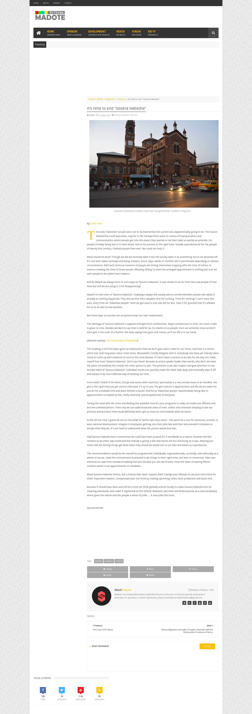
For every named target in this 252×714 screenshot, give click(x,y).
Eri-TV (153, 32)
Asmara (38, 256)
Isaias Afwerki (49, 267)
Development (99, 32)
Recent (42, 235)
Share (132, 579)
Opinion (74, 32)
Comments (61, 235)
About (46, 3)
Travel (81, 693)
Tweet (108, 579)
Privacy (204, 709)
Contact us (210, 693)
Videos (120, 32)
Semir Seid (105, 216)
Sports (70, 267)
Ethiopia (81, 262)
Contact (68, 3)
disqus (207, 653)
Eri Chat (135, 693)
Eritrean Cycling (77, 256)
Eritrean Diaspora (43, 262)
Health (37, 267)
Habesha (120, 98)
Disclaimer (214, 709)
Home (36, 3)
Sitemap (56, 3)
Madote (58, 709)
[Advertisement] (126, 73)
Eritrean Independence (64, 262)
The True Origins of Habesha (131, 338)
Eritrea (109, 98)
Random (80, 235)
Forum (136, 32)
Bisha (47, 256)
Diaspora (67, 693)
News (53, 32)
